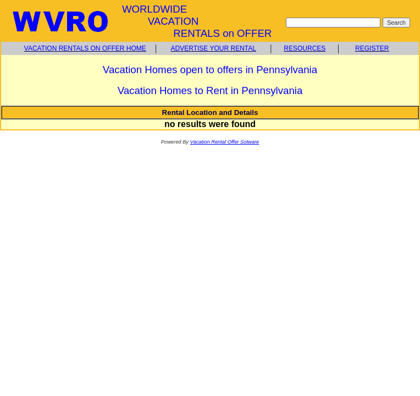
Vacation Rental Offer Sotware (224, 142)
